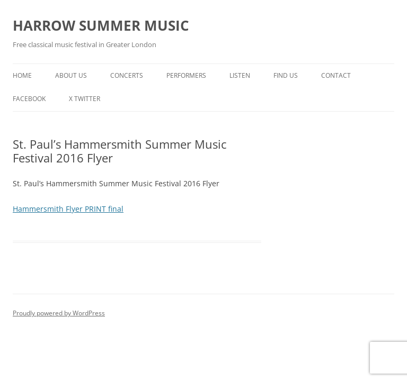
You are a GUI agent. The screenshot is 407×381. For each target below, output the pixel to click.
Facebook (29, 98)
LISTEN (239, 75)
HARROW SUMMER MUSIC (101, 25)
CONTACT (336, 75)
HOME (22, 75)
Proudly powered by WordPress (59, 313)
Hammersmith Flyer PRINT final (68, 209)
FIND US (285, 75)
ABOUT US (71, 75)
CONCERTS (126, 75)
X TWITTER (84, 98)
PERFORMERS (186, 75)
